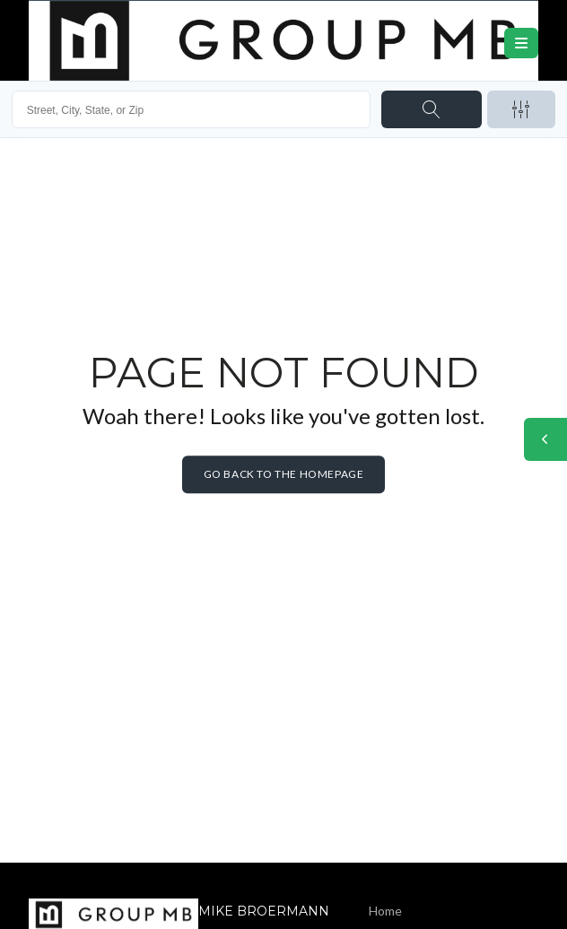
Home (385, 910)
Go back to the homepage (284, 474)
